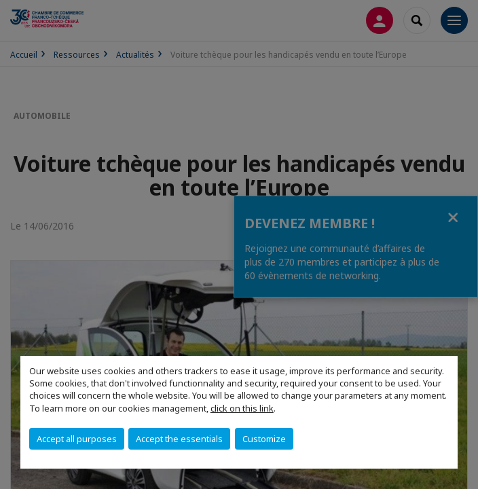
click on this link (242, 408)
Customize (264, 439)
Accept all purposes (77, 439)
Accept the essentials (179, 439)
